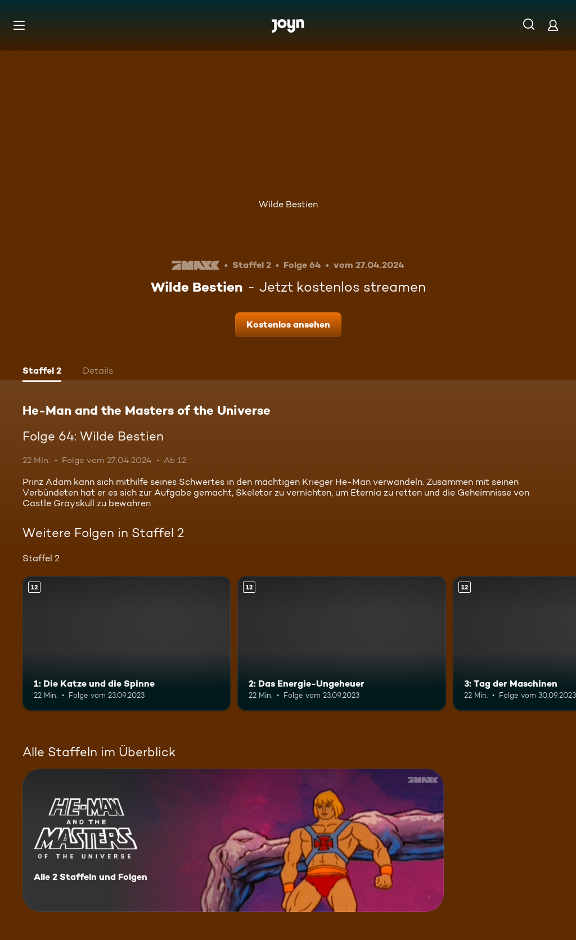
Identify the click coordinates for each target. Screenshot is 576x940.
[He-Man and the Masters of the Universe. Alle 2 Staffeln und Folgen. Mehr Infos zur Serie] (233, 840)
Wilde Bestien (288, 204)
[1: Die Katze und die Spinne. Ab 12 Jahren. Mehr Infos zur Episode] (126, 643)
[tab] (42, 372)
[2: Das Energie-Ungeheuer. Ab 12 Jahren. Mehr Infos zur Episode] (341, 643)
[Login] (553, 25)
